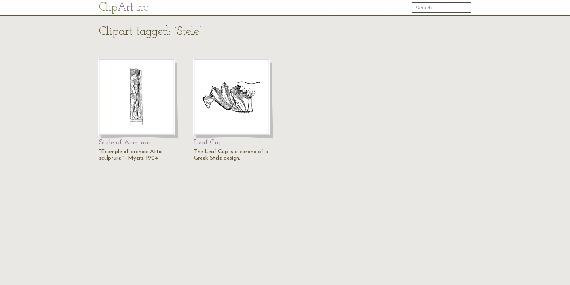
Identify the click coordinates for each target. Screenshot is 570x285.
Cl (123, 8)
